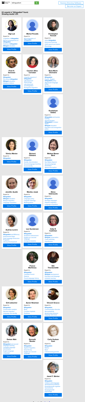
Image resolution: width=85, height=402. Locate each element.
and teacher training (17, 122)
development (63, 246)
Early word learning (63, 42)
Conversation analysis (13, 287)
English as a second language (66, 207)
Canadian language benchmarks (17, 329)
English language (12, 331)
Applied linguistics (37, 328)
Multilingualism (61, 168)
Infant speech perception (64, 44)
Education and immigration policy (17, 129)
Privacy (57, 396)
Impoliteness (11, 250)
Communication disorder (64, 287)
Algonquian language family (65, 86)
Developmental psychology (15, 376)
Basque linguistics (37, 167)
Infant (62, 40)
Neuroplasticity (61, 289)
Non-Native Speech (13, 165)
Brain (33, 287)
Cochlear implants (37, 289)
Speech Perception (13, 168)
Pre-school (14, 83)
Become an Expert (74, 6)
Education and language (64, 248)
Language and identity (13, 291)
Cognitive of (14, 40)
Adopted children (12, 87)
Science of (14, 46)
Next (47, 388)
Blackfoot (59, 88)
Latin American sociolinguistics (41, 85)
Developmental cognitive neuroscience (14, 373)
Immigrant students (62, 209)
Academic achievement (64, 205)
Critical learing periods (64, 332)
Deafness (35, 291)
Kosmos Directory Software (70, 3)
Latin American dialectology (40, 83)
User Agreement (64, 396)
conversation (13, 246)
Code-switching (11, 248)
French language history (39, 250)
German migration (12, 289)
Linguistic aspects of (42, 81)
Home (52, 396)
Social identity (61, 128)
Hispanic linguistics (12, 207)
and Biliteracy (40, 204)
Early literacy (36, 330)
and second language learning (14, 326)
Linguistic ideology (62, 167)
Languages (10, 333)
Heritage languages (13, 205)
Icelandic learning (62, 250)
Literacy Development (38, 212)
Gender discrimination (63, 124)
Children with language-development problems (14, 369)
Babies (59, 328)
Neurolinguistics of (41, 40)
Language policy (62, 165)
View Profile (17, 53)
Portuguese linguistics (38, 87)
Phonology (60, 46)
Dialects (34, 248)
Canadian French (37, 246)
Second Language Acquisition (16, 167)
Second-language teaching (65, 126)
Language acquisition (38, 168)
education (13, 47)
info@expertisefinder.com (43, 396)
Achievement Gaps (37, 206)
